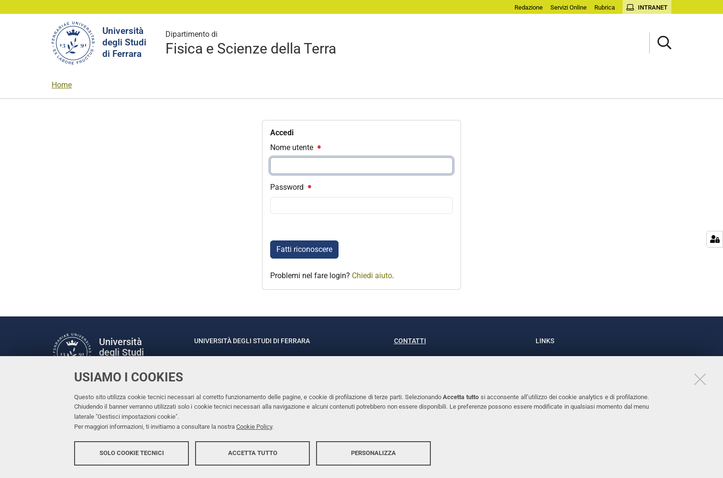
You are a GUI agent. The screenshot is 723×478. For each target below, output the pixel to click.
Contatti (410, 341)
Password (290, 187)
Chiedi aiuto (372, 275)
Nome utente (295, 147)
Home (62, 84)
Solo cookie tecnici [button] (131, 452)
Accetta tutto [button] (252, 452)
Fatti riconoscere (304, 249)
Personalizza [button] (373, 452)
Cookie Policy (254, 426)
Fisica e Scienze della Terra (250, 43)
